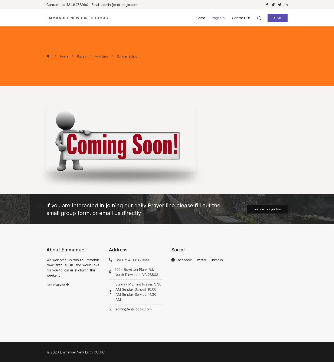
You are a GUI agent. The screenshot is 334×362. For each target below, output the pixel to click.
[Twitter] (273, 5)
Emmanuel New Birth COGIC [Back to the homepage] (78, 17)
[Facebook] (267, 5)
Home (200, 18)
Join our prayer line (267, 209)
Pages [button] (219, 18)
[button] (259, 17)
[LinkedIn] (216, 260)
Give (277, 18)
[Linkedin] (286, 5)
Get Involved (57, 285)
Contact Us (241, 18)
